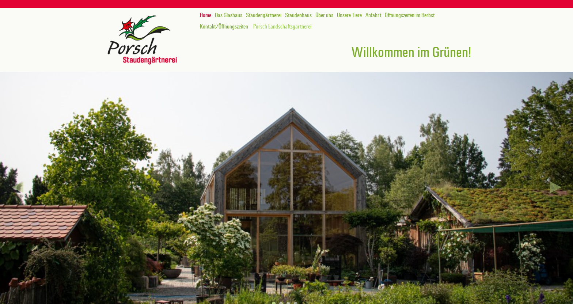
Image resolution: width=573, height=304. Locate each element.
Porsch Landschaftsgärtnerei (282, 26)
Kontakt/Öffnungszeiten (224, 26)
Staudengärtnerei (263, 15)
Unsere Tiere (349, 15)
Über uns (324, 15)
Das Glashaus (228, 15)
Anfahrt (373, 15)
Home (205, 15)
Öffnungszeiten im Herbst (410, 15)
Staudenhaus (298, 15)
